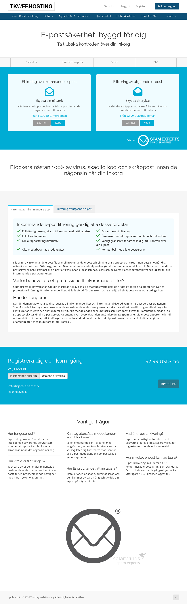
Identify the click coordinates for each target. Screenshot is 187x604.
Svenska (110, 6)
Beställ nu (168, 384)
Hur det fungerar (72, 62)
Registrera (142, 6)
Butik (49, 16)
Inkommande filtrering (23, 376)
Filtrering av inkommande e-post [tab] (30, 209)
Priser (114, 62)
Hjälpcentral (103, 16)
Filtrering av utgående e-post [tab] (74, 209)
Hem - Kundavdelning (24, 16)
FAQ (155, 62)
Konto (171, 16)
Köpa (58, 122)
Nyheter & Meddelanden (74, 16)
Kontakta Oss (149, 16)
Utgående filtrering (53, 376)
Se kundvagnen (167, 6)
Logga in (126, 6)
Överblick (31, 62)
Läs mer (42, 122)
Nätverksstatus (126, 16)
